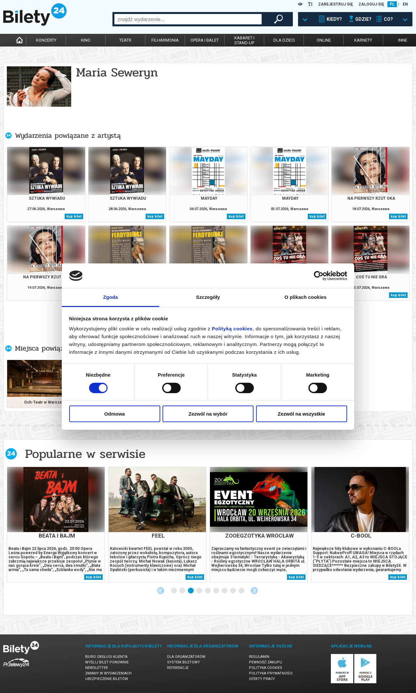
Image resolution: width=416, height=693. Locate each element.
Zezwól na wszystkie (301, 414)
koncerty (46, 40)
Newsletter (96, 668)
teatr (125, 40)
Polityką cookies (232, 328)
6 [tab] (216, 591)
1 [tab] (174, 591)
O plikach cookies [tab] (305, 297)
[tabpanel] (56, 525)
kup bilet (74, 216)
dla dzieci (284, 40)
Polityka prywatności (270, 673)
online (324, 40)
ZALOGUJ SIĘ (371, 4)
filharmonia (165, 40)
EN (405, 4)
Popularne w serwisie (85, 453)
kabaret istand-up (244, 40)
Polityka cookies (265, 668)
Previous (160, 590)
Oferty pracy (262, 679)
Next (254, 590)
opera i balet (204, 40)
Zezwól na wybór (208, 414)
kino (85, 40)
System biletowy (183, 662)
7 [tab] (225, 591)
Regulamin (259, 657)
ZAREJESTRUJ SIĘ (335, 4)
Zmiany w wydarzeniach (108, 673)
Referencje (177, 668)
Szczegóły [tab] (208, 297)
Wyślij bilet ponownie (107, 662)
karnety (363, 40)
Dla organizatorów (186, 657)
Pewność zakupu (265, 662)
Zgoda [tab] (110, 297)
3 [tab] (191, 591)
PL (392, 4)
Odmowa (114, 414)
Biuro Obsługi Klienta (106, 657)
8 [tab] (233, 591)
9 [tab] (242, 591)
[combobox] (188, 19)
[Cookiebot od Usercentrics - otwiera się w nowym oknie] (318, 276)
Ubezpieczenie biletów (106, 679)
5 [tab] (208, 591)
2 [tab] (182, 591)
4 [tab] (199, 591)
